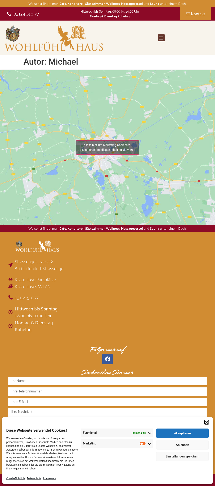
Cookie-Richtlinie (15, 478)
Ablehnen (182, 445)
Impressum (49, 478)
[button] (207, 422)
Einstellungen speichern (182, 456)
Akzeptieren (182, 433)
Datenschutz (34, 478)
